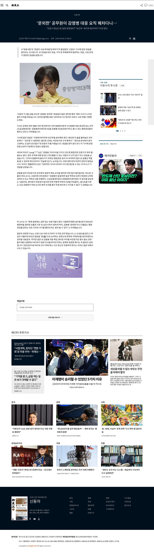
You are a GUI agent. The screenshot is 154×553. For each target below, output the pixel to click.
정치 (71, 498)
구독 (122, 86)
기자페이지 (110, 509)
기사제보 (127, 498)
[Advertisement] (49, 203)
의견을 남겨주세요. (26, 307)
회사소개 (22, 537)
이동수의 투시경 (109, 85)
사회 (71, 502)
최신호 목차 (110, 502)
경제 (89, 498)
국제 (89, 502)
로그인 (151, 5)
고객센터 (51, 537)
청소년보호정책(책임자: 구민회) (87, 537)
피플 (89, 509)
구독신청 (127, 502)
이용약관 (59, 537)
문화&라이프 (74, 505)
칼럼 (71, 513)
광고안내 (127, 505)
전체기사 (91, 513)
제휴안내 (44, 537)
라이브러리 (110, 505)
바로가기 (132, 156)
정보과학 (91, 505)
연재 (107, 498)
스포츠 (71, 509)
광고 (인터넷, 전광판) (33, 537)
